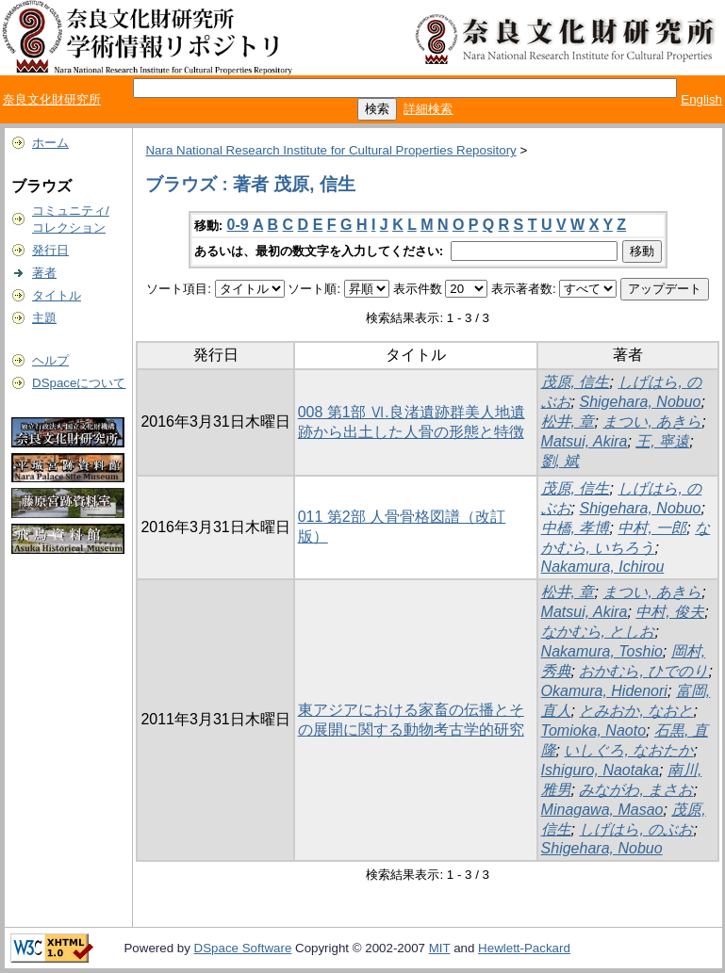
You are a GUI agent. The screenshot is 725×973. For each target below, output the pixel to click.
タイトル (56, 295)
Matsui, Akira (584, 441)
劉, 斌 (560, 461)
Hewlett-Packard (524, 948)
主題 (44, 318)
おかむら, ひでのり (643, 671)
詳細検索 (428, 109)
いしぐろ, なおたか (628, 750)
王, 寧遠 (662, 441)
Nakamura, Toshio (602, 651)
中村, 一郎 (652, 528)
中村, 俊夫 (669, 612)
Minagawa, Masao (602, 810)
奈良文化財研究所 (52, 99)
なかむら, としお (598, 632)
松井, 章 (568, 422)
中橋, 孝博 (575, 528)
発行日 (50, 250)
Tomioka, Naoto (593, 730)
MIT (440, 948)
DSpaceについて (78, 383)
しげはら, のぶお (636, 829)
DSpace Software (243, 948)
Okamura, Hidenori (604, 691)
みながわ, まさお (636, 790)
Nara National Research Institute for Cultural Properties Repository (330, 150)
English (701, 99)
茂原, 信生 (575, 382)
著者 (44, 273)
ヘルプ (50, 360)
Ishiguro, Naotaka (600, 770)
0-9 (238, 225)
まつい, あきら (651, 422)
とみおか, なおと (636, 711)
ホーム (50, 143)
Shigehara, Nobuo (639, 402)
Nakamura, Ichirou (603, 567)
